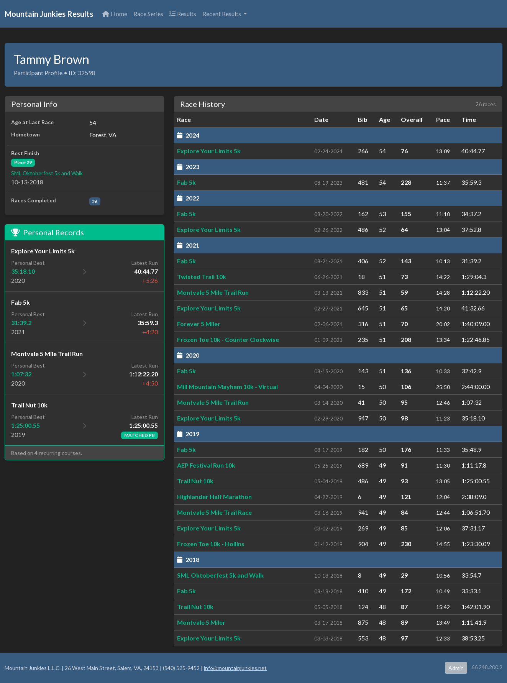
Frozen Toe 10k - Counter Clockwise (228, 339)
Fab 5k (186, 182)
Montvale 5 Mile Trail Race (214, 512)
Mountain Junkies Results (49, 13)
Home (114, 13)
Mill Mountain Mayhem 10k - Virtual (227, 386)
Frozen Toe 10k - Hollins (210, 543)
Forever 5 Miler (198, 323)
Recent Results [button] (222, 13)
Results (182, 13)
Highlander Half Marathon (214, 496)
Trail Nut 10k (195, 480)
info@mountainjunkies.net (235, 668)
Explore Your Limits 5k (209, 150)
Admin (456, 668)
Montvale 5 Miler (201, 622)
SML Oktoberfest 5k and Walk (47, 173)
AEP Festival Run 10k (206, 465)
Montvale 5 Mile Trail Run (213, 292)
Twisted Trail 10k (201, 276)
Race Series (148, 13)
